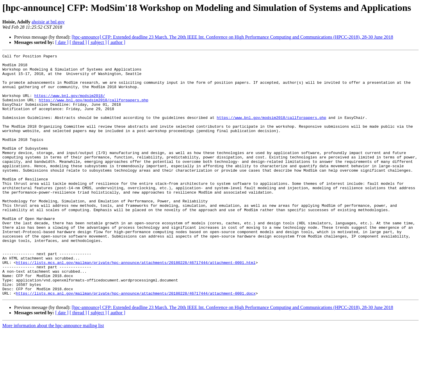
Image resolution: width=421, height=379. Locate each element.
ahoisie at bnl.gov (48, 21)
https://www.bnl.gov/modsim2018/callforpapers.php (93, 109)
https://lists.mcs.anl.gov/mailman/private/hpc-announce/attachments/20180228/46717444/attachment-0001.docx (136, 341)
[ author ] (116, 42)
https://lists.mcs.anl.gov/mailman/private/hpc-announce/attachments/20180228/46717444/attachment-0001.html (136, 304)
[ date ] (61, 42)
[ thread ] (78, 42)
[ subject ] (97, 42)
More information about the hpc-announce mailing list (53, 373)
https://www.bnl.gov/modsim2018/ (69, 104)
